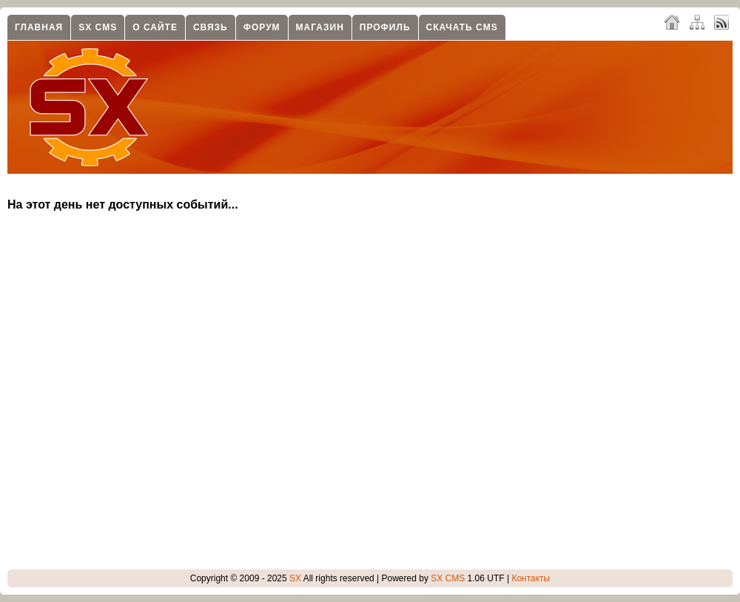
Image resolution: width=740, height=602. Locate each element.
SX (295, 578)
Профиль (385, 27)
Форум (261, 27)
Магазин (320, 27)
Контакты (530, 578)
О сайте (155, 27)
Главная (39, 27)
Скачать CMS (462, 27)
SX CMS (97, 27)
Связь (210, 27)
